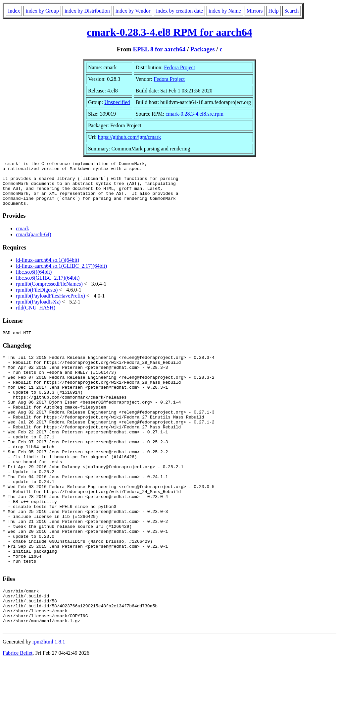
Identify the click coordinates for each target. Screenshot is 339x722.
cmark (22, 237)
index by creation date (179, 11)
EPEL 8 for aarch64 (159, 49)
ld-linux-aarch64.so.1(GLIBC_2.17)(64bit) (61, 275)
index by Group (42, 11)
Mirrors (255, 11)
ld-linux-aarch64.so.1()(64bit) (47, 269)
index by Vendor (133, 11)
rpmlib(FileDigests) (37, 299)
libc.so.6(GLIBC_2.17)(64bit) (47, 287)
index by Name (225, 11)
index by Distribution (87, 11)
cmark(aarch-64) (33, 243)
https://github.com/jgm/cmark (129, 137)
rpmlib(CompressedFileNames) (49, 293)
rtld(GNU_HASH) (35, 316)
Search (291, 11)
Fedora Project (179, 67)
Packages (202, 49)
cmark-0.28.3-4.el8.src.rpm (194, 114)
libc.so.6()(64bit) (34, 281)
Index (14, 11)
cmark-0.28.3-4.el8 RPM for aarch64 (169, 32)
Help (273, 11)
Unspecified (117, 102)
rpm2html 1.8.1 (48, 702)
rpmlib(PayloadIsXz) (38, 310)
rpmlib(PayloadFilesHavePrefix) (50, 304)
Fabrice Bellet (17, 713)
